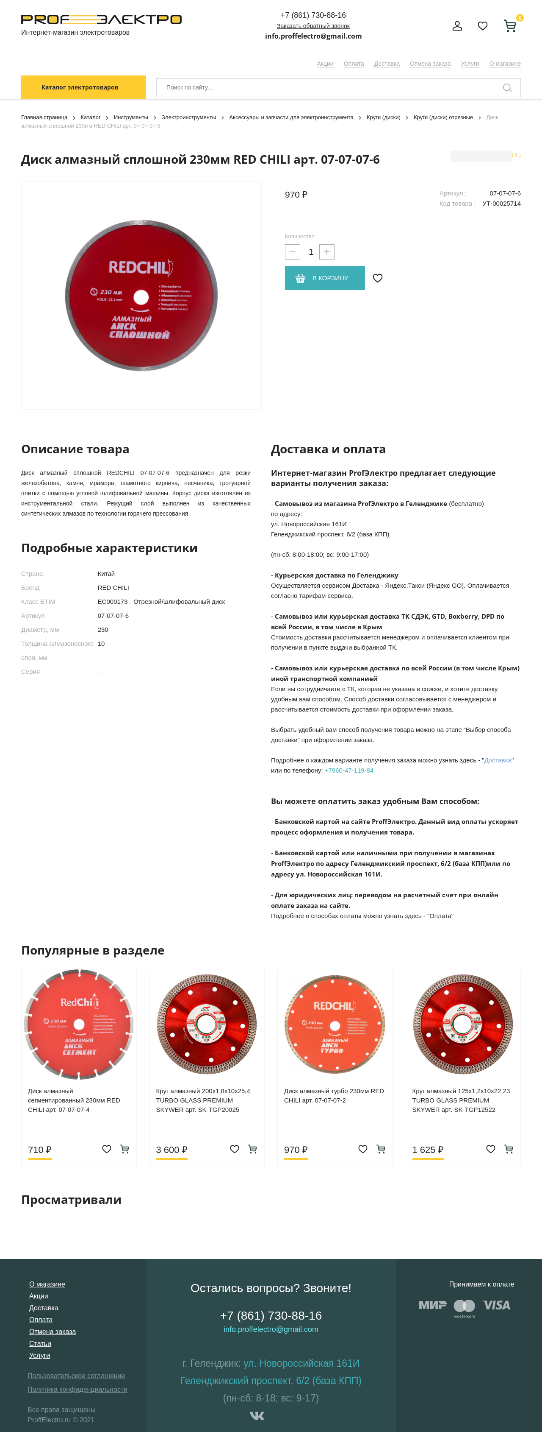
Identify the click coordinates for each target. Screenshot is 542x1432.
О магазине (505, 63)
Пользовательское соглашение (76, 1375)
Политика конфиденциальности (77, 1389)
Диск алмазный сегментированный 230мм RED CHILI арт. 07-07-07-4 (74, 1100)
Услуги (470, 63)
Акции (325, 63)
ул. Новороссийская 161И (301, 1363)
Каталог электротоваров (80, 87)
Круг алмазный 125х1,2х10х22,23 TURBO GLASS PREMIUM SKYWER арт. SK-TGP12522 (461, 1100)
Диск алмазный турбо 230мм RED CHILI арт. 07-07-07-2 (334, 1095)
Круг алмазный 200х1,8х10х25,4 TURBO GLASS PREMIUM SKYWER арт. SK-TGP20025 (203, 1100)
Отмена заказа (430, 63)
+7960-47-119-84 (349, 770)
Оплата (354, 63)
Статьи (40, 1343)
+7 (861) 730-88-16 (313, 15)
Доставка (387, 63)
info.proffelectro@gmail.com (313, 36)
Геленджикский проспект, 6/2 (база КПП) (271, 1380)
